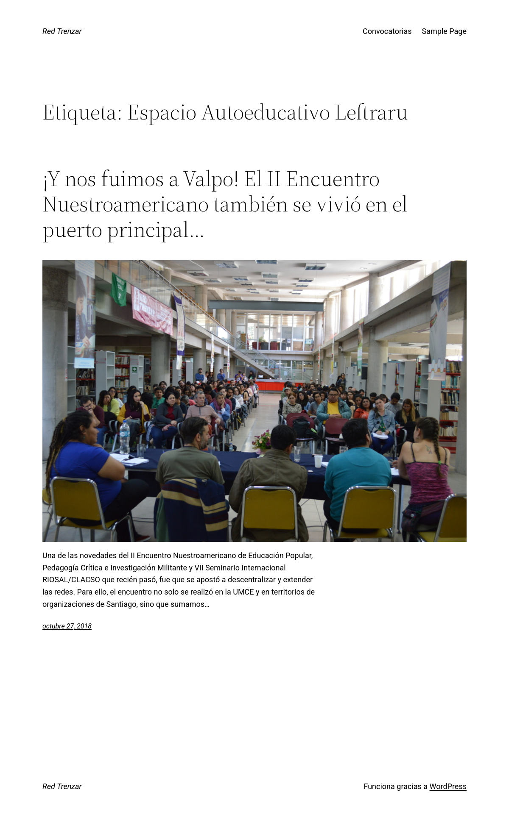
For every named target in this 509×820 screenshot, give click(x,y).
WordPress (448, 786)
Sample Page (444, 31)
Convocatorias (387, 31)
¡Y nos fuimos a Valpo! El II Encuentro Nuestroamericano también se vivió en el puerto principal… (225, 204)
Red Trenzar (61, 31)
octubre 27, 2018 (67, 626)
